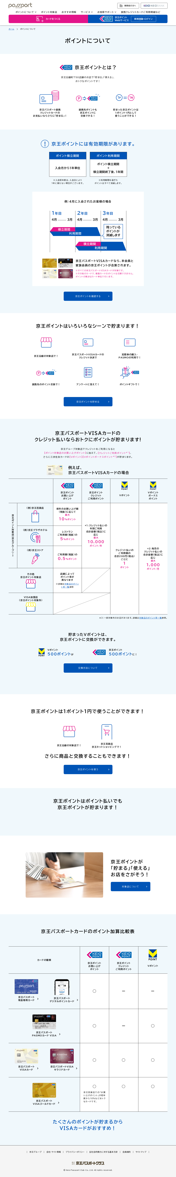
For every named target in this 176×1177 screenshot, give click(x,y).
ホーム (11, 29)
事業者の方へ (130, 6)
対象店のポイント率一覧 (150, 618)
